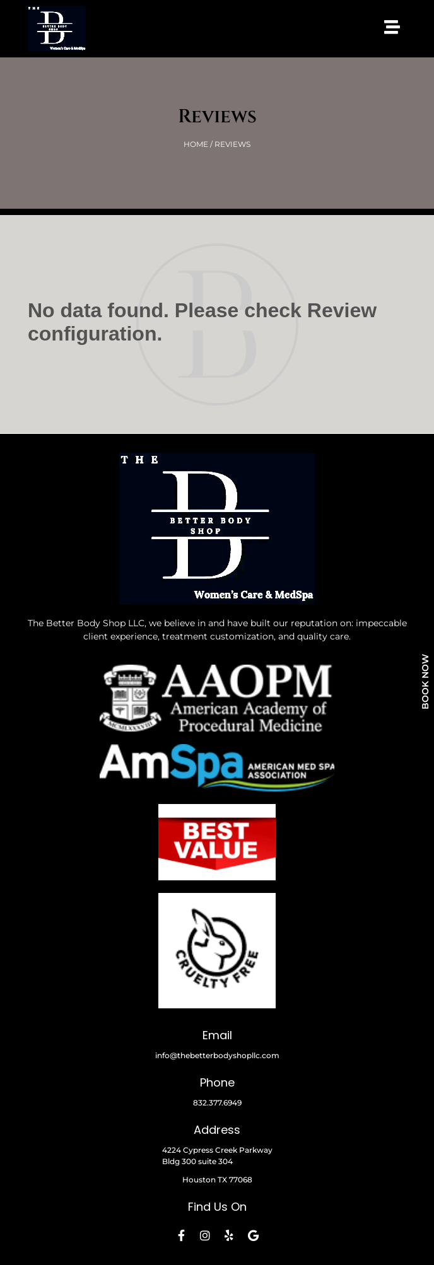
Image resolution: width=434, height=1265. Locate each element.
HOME (196, 144)
